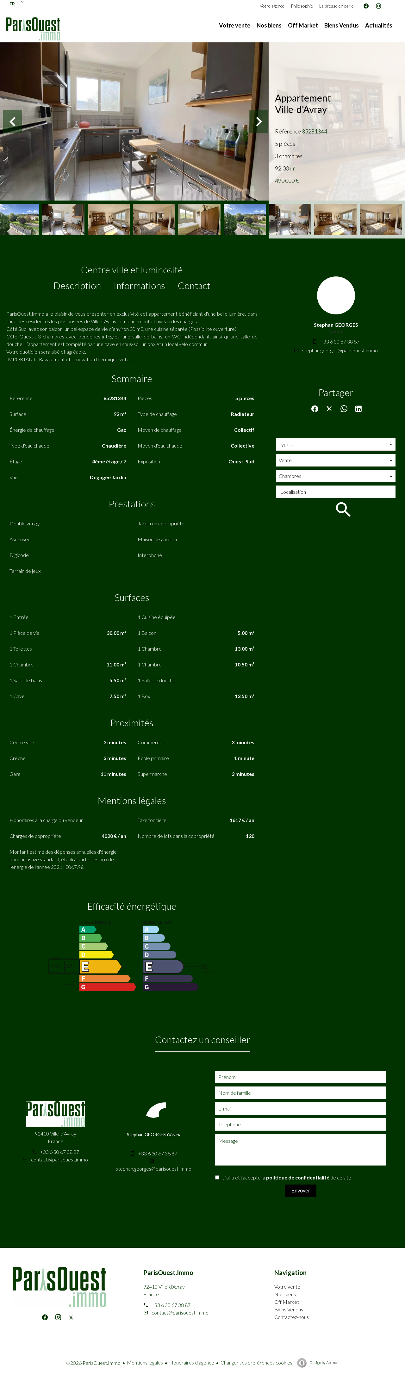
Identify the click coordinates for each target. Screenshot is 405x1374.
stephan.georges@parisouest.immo (340, 350)
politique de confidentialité (297, 1177)
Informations (139, 285)
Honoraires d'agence (191, 1362)
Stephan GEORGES (336, 325)
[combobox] (336, 444)
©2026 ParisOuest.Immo (93, 1363)
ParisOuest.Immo (168, 1272)
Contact (194, 285)
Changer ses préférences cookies (256, 1362)
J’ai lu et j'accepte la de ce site (286, 1177)
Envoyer (300, 1190)
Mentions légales (145, 1362)
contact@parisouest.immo (59, 1159)
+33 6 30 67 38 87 (340, 341)
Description (77, 285)
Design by (324, 1362)
